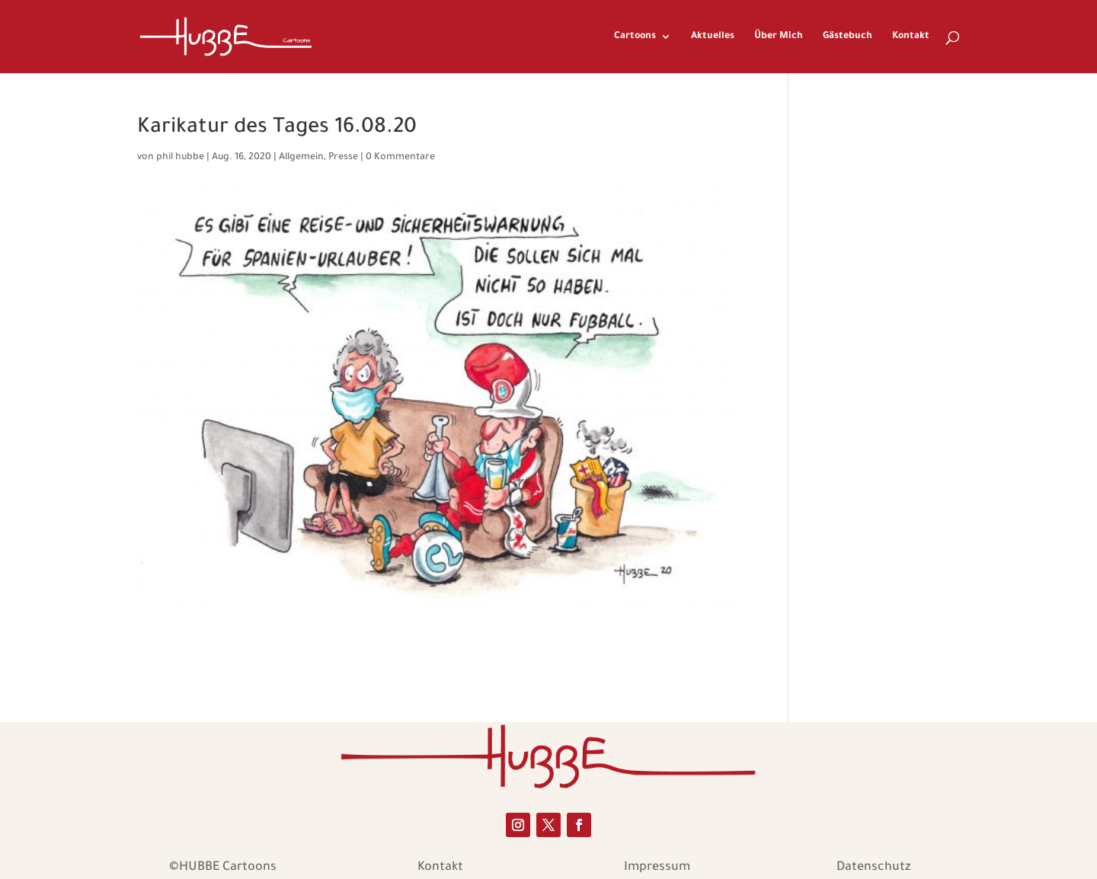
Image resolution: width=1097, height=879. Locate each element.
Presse (343, 157)
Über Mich (778, 36)
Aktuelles (712, 36)
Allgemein (301, 157)
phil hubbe (180, 157)
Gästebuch (847, 36)
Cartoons (635, 36)
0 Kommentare (400, 157)
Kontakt (910, 36)
